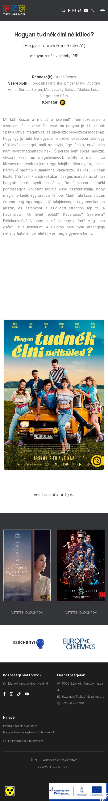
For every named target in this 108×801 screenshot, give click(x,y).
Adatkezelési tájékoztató (60, 760)
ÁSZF (34, 760)
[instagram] (11, 694)
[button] (10, 573)
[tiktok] (19, 694)
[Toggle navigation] (102, 10)
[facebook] (4, 694)
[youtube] (27, 694)
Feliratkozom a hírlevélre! (25, 741)
